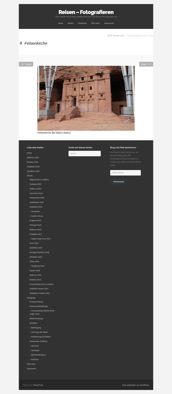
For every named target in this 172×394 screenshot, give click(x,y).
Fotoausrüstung (36, 302)
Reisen (71, 23)
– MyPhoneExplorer (38, 355)
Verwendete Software (38, 341)
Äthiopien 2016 (36, 257)
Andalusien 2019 (37, 202)
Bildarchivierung (36, 318)
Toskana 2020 (35, 184)
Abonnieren (118, 182)
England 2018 (35, 220)
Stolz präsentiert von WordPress (135, 385)
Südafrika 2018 (36, 207)
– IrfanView (34, 346)
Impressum (109, 23)
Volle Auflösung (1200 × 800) (141, 36)
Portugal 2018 (35, 225)
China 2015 (34, 261)
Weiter (146, 64)
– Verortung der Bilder (39, 332)
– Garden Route (36, 216)
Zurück (26, 64)
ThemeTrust (38, 385)
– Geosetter (34, 350)
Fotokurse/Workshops (39, 306)
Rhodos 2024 (32, 162)
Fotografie (82, 23)
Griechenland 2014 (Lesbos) (41, 284)
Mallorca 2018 (35, 230)
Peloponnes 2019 (37, 198)
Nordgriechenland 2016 (39, 252)
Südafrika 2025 (33, 171)
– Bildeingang (35, 328)
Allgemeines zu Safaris (39, 180)
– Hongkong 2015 (37, 266)
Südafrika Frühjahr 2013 (40, 293)
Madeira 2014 (35, 280)
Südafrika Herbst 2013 (39, 289)
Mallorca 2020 (35, 189)
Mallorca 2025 (33, 157)
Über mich (95, 23)
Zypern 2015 (35, 270)
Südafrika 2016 (36, 248)
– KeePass (34, 359)
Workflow (33, 323)
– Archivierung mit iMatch (40, 337)
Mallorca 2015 (35, 275)
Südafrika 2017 (36, 234)
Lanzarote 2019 (36, 193)
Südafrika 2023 (33, 167)
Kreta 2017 (34, 243)
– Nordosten (35, 211)
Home (60, 23)
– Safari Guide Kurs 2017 (40, 239)
